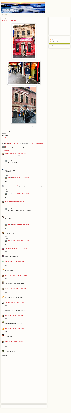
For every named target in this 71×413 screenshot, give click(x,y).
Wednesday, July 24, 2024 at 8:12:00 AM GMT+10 (20, 248)
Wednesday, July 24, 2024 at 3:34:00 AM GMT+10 (19, 168)
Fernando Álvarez (8, 168)
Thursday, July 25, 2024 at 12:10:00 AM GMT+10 (16, 315)
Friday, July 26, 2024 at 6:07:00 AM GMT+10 (15, 341)
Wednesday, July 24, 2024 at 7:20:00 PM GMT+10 (18, 288)
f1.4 (35, 143)
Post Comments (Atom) (26, 409)
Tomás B (6, 341)
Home (24, 406)
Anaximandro (7, 288)
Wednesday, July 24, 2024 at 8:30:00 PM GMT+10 (17, 302)
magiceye (6, 334)
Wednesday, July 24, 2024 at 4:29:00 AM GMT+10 (19, 185)
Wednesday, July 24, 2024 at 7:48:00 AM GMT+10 (20, 177)
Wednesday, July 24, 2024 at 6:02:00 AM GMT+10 (17, 232)
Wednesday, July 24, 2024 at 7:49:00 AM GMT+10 (20, 224)
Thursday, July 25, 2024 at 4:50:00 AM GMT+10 (16, 328)
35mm (33, 143)
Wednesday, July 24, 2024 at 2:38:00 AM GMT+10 (18, 153)
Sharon (6, 315)
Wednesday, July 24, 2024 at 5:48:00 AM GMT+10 (16, 216)
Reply (6, 156)
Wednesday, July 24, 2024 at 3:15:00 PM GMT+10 (18, 275)
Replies (7, 158)
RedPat (6, 328)
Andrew (6, 261)
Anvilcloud (6, 201)
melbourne (38, 143)
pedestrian (42, 143)
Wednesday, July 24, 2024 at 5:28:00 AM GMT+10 (17, 201)
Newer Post (4, 406)
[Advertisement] (24, 394)
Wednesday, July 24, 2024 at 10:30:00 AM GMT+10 (16, 261)
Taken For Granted (8, 248)
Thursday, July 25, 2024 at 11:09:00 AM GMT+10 (16, 334)
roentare (9, 177)
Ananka (6, 216)
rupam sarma (7, 275)
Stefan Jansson (7, 185)
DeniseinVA (7, 232)
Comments (52, 41)
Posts (51, 39)
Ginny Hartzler (7, 153)
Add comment (4, 355)
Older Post (44, 406)
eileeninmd (7, 302)
